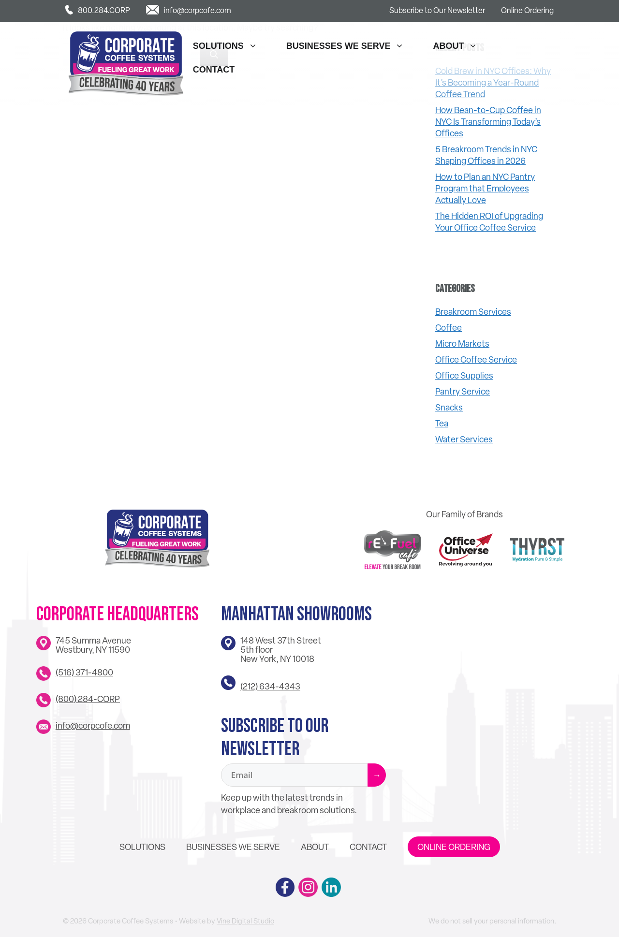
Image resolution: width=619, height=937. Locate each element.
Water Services (464, 439)
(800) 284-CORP (88, 698)
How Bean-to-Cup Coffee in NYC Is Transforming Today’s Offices (488, 121)
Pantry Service (462, 391)
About (460, 46)
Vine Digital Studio (245, 921)
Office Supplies (464, 375)
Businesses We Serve (350, 46)
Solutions (230, 46)
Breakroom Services (473, 311)
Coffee (448, 327)
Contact (214, 69)
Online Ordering (527, 10)
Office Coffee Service (476, 359)
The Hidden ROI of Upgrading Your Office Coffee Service (489, 221)
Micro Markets (462, 343)
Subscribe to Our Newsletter (437, 10)
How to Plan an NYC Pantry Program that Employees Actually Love (485, 188)
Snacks (449, 407)
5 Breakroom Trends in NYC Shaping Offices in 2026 (486, 155)
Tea (441, 423)
